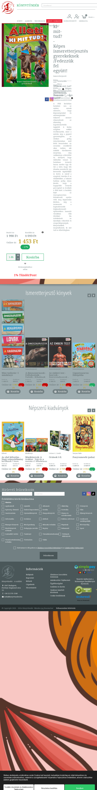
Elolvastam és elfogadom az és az (50, 548)
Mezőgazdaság (29, 525)
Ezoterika (64, 510)
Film (81, 510)
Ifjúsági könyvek (86, 513)
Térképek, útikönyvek (66, 535)
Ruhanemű (65, 528)
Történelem (28, 540)
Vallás (45, 540)
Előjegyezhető (70, 21)
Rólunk (29, 581)
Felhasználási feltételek (65, 608)
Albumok (46, 506)
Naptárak (64, 525)
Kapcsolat (40, 26)
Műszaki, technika (49, 525)
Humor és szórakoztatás (66, 514)
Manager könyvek (11, 525)
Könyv (19, 21)
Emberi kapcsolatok (31, 510)
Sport (82, 528)
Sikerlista (83, 21)
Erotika (45, 510)
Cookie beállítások (57, 596)
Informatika (9, 519)
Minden (8, 502)
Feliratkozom (48, 555)
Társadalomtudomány (51, 534)
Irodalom (27, 519)
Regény (45, 528)
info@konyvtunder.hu (12, 597)
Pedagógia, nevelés (31, 528)
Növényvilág (84, 525)
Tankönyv (27, 534)
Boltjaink (29, 574)
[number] (11, 257)
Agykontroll (9, 506)
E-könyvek (84, 506)
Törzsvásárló (53, 26)
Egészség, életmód (12, 510)
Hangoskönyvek (49, 513)
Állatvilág (64, 506)
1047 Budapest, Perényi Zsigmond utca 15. (11, 587)
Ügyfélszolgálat (56, 583)
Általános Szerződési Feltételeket (49, 548)
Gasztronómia (10, 513)
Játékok (45, 519)
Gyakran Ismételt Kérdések (57, 591)
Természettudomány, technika (12, 541)
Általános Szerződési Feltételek (58, 575)
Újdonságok (40, 21)
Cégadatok (30, 584)
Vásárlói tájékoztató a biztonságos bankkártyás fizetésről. (85, 581)
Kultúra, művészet (67, 519)
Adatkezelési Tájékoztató (60, 580)
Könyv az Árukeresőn (83, 600)
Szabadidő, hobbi (11, 534)
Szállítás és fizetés (25, 26)
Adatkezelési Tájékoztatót (74, 548)
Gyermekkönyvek (30, 513)
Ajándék (28, 21)
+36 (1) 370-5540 (10, 593)
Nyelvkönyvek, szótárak (10, 529)
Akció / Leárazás (54, 21)
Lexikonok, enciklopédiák (85, 520)
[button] (89, 16)
